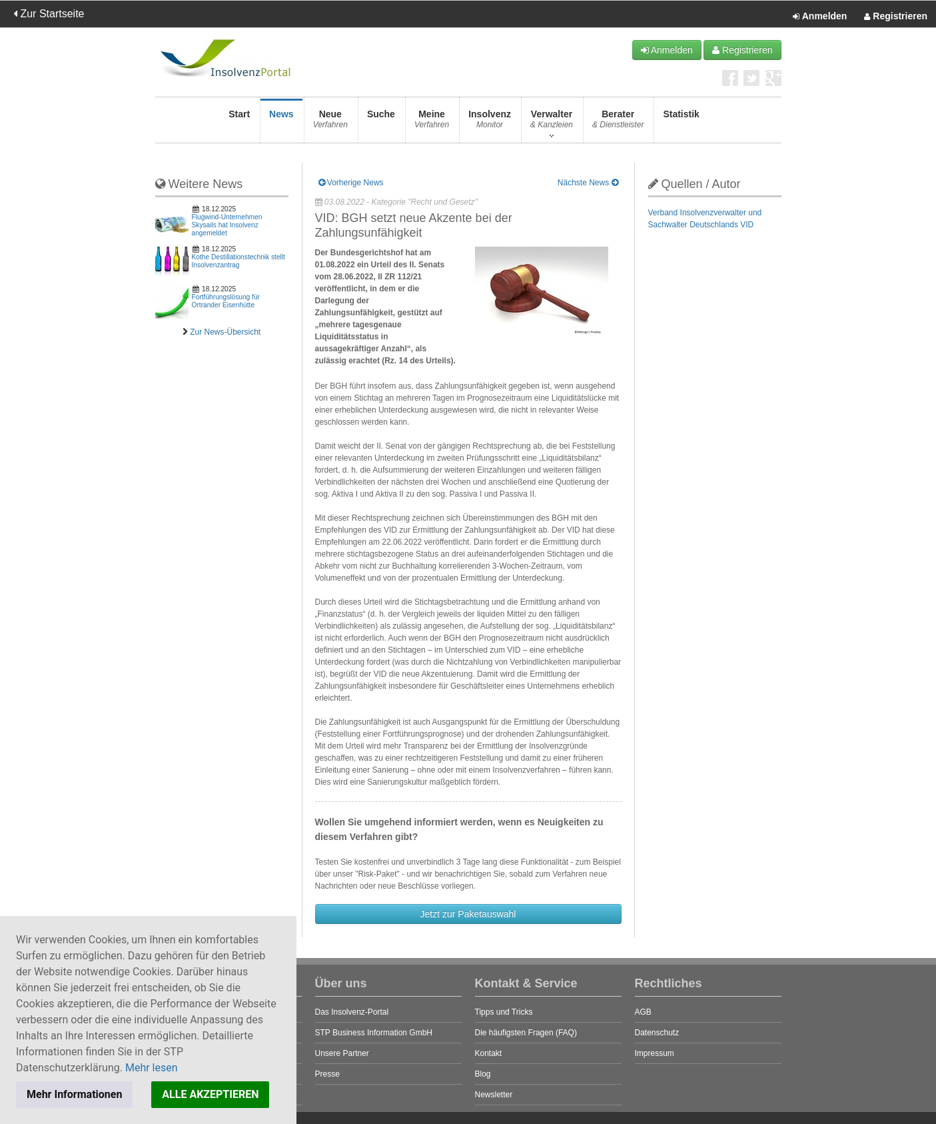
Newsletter (494, 1094)
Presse (327, 1074)
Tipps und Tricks (504, 1012)
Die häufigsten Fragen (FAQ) (526, 1032)
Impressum (654, 1053)
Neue (330, 123)
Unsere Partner (342, 1053)
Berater (618, 123)
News (281, 123)
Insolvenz (489, 123)
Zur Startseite (48, 13)
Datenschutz (657, 1032)
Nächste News (588, 182)
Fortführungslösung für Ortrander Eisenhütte (226, 301)
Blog (483, 1074)
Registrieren (895, 17)
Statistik (681, 123)
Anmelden (820, 17)
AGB (643, 1012)
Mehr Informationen (74, 1094)
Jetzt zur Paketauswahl (468, 914)
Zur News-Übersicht (225, 332)
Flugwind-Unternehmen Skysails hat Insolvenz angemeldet (227, 225)
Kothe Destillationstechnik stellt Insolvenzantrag (238, 261)
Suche (381, 123)
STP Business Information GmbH (374, 1032)
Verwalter (551, 123)
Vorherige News (351, 182)
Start (239, 123)
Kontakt (488, 1053)
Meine (431, 123)
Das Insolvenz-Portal (352, 1012)
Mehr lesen (151, 1067)
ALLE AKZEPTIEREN (210, 1094)
